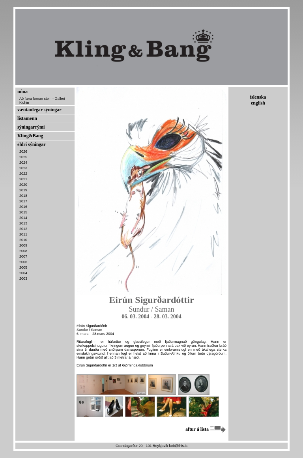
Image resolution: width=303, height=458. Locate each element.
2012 (23, 229)
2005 (23, 267)
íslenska (258, 97)
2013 (23, 223)
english (258, 103)
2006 (23, 262)
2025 (23, 157)
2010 (23, 240)
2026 (23, 151)
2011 (23, 234)
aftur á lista (205, 429)
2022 (23, 174)
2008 (23, 251)
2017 (23, 201)
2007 (23, 256)
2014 (23, 218)
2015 (23, 212)
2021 (23, 179)
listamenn (27, 118)
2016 (23, 207)
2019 (23, 190)
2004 (23, 273)
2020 (23, 185)
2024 (23, 163)
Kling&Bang (30, 135)
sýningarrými (31, 127)
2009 (23, 245)
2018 (23, 196)
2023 (23, 168)
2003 (23, 278)
